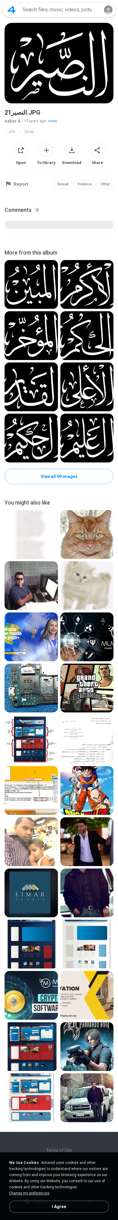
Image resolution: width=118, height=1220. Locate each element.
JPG (11, 132)
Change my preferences (29, 1193)
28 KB (29, 132)
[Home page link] (11, 9)
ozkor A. (13, 121)
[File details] (31, 284)
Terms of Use (59, 1150)
